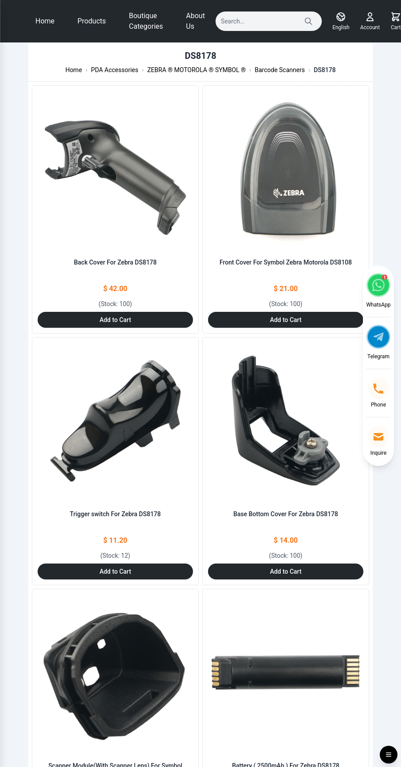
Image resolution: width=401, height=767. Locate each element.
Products (91, 21)
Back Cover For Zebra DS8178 (115, 262)
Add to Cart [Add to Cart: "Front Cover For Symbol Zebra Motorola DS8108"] (285, 319)
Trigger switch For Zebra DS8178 (115, 514)
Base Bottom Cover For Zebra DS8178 (285, 514)
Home (44, 21)
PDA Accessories (115, 69)
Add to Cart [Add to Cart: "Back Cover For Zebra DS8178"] (115, 319)
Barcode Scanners (280, 69)
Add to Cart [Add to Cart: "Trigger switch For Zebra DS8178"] (115, 571)
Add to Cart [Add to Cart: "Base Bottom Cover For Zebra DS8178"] (285, 571)
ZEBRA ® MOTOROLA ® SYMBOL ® (196, 69)
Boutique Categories (146, 21)
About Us (195, 21)
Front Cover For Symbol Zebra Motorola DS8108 (286, 262)
